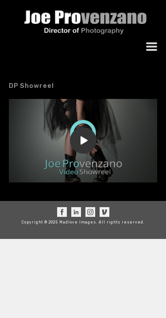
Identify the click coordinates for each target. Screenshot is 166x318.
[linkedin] (76, 212)
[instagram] (90, 212)
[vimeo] (104, 212)
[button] (151, 46)
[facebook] (62, 212)
